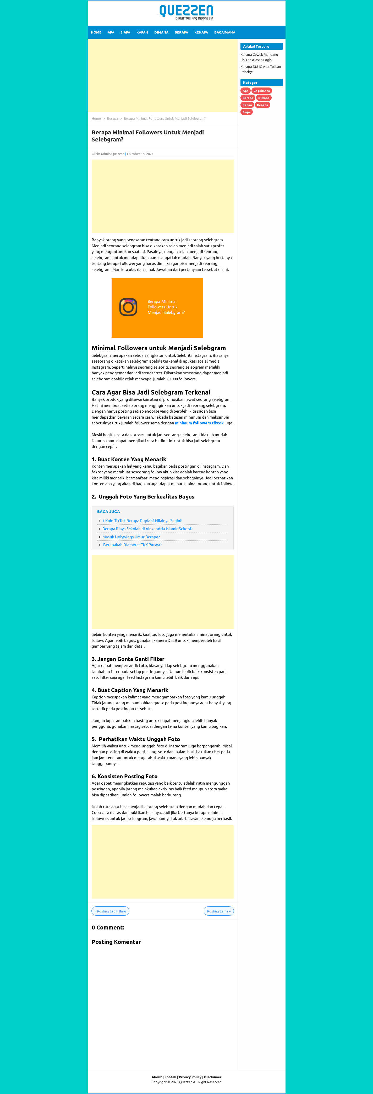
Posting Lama (219, 911)
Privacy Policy (190, 1077)
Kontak (170, 1077)
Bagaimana (262, 91)
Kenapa (262, 105)
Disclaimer (212, 1077)
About (157, 1077)
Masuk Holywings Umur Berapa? (131, 536)
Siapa (247, 112)
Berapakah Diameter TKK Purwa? (132, 544)
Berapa (248, 98)
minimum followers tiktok (199, 422)
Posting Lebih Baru (110, 911)
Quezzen (185, 1082)
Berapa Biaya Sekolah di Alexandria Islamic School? (147, 528)
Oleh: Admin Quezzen (108, 153)
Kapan (247, 105)
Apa (246, 91)
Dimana (264, 98)
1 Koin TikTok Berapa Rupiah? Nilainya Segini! (142, 520)
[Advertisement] (163, 75)
